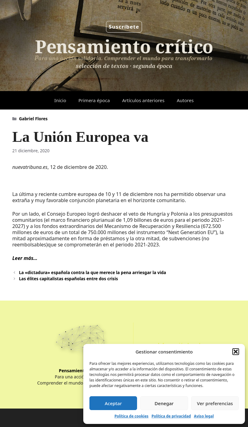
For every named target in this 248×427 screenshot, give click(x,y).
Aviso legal (204, 416)
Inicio (60, 100)
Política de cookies (131, 416)
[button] (236, 352)
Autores (185, 100)
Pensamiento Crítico (80, 370)
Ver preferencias (215, 403)
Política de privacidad (171, 416)
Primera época (94, 100)
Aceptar (113, 403)
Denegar (164, 403)
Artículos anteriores (143, 100)
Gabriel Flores (33, 119)
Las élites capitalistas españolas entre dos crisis (68, 278)
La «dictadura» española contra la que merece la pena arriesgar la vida (92, 272)
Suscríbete (124, 26)
